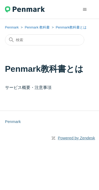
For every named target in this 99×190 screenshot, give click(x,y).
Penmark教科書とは (71, 27)
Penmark (12, 27)
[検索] (44, 40)
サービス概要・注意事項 (28, 87)
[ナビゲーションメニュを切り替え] (84, 9)
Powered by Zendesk (76, 138)
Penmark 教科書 (37, 27)
